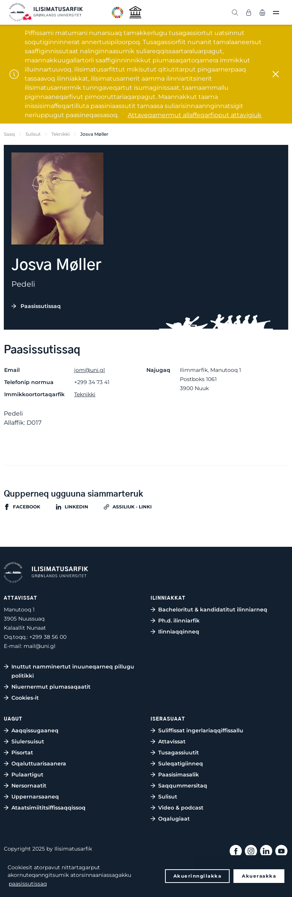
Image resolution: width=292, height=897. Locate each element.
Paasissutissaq (41, 306)
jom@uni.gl (89, 370)
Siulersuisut (27, 741)
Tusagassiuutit (178, 752)
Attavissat (172, 741)
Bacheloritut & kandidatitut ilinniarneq (212, 609)
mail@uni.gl (40, 646)
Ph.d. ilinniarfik (179, 620)
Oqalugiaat (174, 818)
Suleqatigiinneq (180, 763)
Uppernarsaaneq (35, 796)
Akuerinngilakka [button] (197, 876)
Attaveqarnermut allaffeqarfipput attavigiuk (195, 115)
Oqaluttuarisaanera (38, 763)
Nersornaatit (28, 785)
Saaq (9, 134)
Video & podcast (180, 807)
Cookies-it (25, 697)
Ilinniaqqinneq (178, 631)
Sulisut (33, 134)
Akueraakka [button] (259, 876)
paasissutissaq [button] (28, 883)
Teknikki (60, 134)
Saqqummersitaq (182, 785)
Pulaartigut (27, 774)
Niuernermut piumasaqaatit (50, 686)
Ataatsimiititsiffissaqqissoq (48, 807)
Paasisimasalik (178, 774)
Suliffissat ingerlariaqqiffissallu (200, 730)
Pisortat (22, 752)
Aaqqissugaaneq (35, 730)
